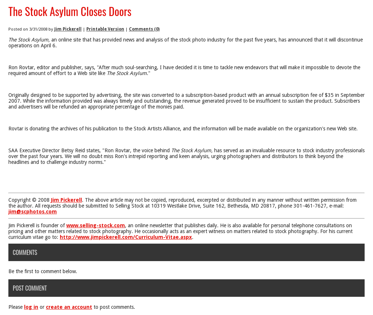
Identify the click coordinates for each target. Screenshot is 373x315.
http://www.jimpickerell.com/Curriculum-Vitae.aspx (126, 237)
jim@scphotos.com (32, 211)
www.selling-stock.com (95, 225)
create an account (69, 307)
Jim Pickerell (68, 29)
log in (31, 307)
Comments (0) (144, 29)
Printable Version (105, 29)
